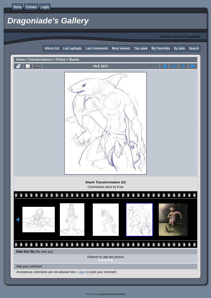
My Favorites (160, 48)
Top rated (141, 48)
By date (179, 48)
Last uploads (72, 48)
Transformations (40, 59)
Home (17, 7)
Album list (51, 48)
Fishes (60, 59)
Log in (82, 272)
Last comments (97, 48)
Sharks (74, 59)
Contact (31, 7)
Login (45, 7)
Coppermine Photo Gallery (111, 294)
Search (194, 48)
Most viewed (121, 48)
